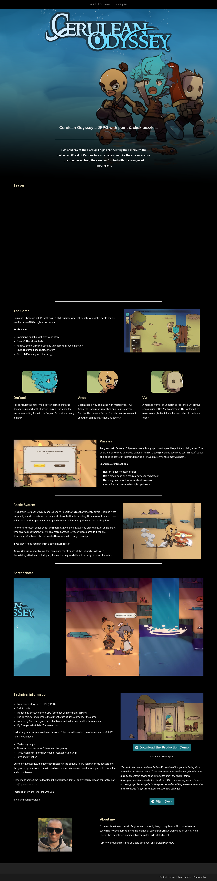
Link (56, 725)
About (172, 877)
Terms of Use (184, 877)
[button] (17, 627)
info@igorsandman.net (26, 784)
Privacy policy (199, 877)
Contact (163, 877)
